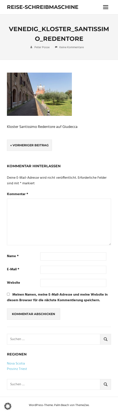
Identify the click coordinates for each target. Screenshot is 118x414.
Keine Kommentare (71, 47)
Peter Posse (42, 47)
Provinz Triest (17, 369)
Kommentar (17, 194)
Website (13, 283)
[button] (8, 406)
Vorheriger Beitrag (31, 145)
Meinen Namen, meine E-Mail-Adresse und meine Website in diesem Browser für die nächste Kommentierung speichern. (57, 297)
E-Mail (13, 269)
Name (13, 256)
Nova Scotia (16, 363)
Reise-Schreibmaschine (42, 7)
